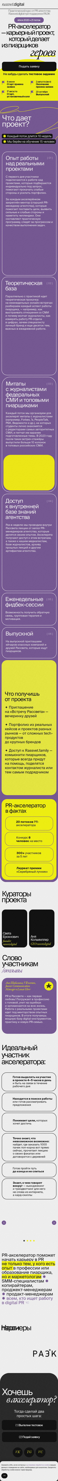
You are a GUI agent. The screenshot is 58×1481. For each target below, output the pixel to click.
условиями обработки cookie (38, 1465)
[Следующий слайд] (54, 1223)
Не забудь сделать (29, 74)
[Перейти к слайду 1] (24, 1240)
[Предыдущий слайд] (4, 1223)
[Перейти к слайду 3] (30, 1240)
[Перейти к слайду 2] (27, 1240)
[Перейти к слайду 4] (34, 1240)
